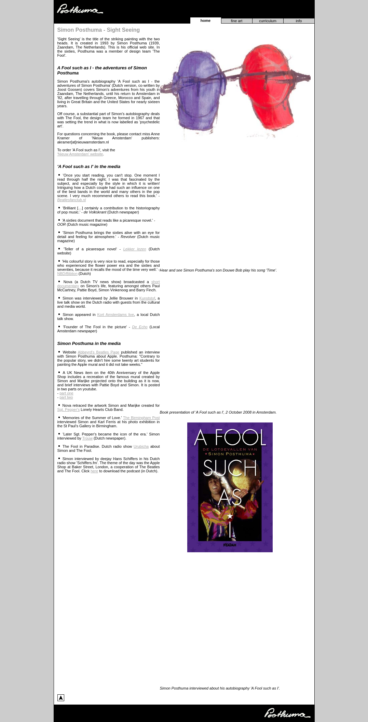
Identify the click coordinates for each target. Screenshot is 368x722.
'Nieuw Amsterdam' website (80, 154)
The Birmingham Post (141, 418)
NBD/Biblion (67, 274)
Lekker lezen (134, 249)
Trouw (87, 438)
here (94, 471)
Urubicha (141, 446)
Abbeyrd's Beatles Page (98, 352)
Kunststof (147, 298)
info (299, 21)
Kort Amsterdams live (115, 315)
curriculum (267, 21)
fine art (237, 21)
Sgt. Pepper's (68, 409)
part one (66, 393)
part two (66, 397)
